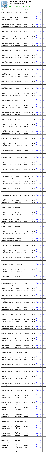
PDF (43, 24)
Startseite (2, 8)
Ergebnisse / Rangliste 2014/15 (8, 8)
